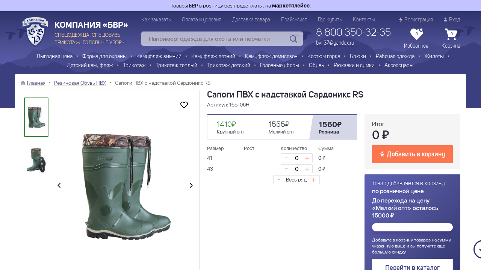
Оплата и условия (201, 19)
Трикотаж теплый (176, 66)
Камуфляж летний (213, 57)
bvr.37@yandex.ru (335, 43)
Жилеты (434, 57)
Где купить (330, 19)
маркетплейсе (291, 6)
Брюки (358, 57)
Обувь (316, 66)
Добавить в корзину (412, 153)
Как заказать (156, 19)
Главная (36, 83)
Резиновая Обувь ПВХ (80, 83)
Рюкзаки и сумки (354, 66)
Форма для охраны (104, 57)
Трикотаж (134, 66)
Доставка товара (251, 19)
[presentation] (59, 186)
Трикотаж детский (228, 66)
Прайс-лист (294, 19)
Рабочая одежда (395, 57)
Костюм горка (323, 57)
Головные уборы (279, 66)
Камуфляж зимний (159, 57)
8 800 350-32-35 (353, 33)
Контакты (364, 19)
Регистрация (416, 19)
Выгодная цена (55, 57)
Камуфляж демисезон (271, 57)
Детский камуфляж (90, 66)
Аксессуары (398, 66)
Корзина (451, 38)
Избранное (416, 38)
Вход (452, 19)
